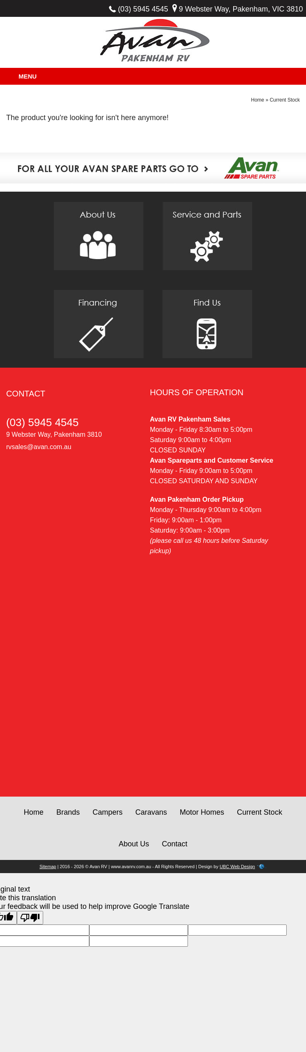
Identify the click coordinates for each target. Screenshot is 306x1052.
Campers (108, 812)
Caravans (151, 812)
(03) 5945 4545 (143, 9)
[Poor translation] (30, 918)
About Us (133, 844)
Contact (175, 844)
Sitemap (47, 866)
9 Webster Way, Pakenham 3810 (54, 434)
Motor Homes (202, 812)
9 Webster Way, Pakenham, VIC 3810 (241, 9)
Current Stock (285, 100)
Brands (68, 812)
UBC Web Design (237, 866)
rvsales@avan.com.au (39, 446)
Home (257, 100)
